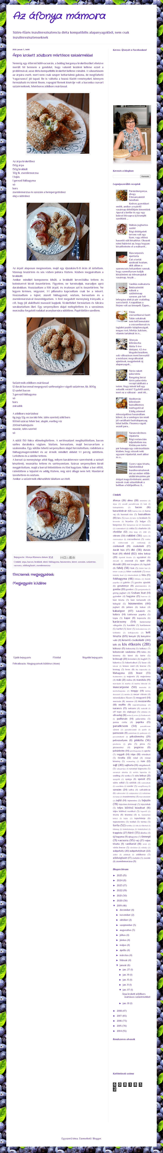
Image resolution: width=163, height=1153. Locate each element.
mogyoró (141, 697)
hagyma (130, 596)
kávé (129, 629)
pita (129, 744)
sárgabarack (144, 765)
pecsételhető (118, 737)
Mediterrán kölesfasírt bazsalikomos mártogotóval (136, 403)
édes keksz (144, 553)
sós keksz (140, 775)
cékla (131, 528)
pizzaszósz (118, 747)
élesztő (116, 561)
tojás (126, 818)
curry (145, 536)
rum (143, 761)
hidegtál (116, 603)
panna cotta (120, 722)
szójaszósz (133, 793)
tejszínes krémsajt (128, 804)
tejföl (119, 800)
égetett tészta (125, 557)
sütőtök (133, 782)
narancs (117, 708)
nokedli (144, 708)
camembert (121, 528)
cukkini (130, 535)
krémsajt (117, 659)
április (123, 950)
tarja (117, 796)
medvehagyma (119, 691)
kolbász (143, 648)
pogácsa (138, 747)
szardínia (120, 786)
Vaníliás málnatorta (139, 284)
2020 (120, 900)
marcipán (117, 683)
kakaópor (119, 610)
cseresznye (118, 539)
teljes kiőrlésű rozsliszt (124, 811)
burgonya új (132, 525)
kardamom (145, 625)
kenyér (132, 636)
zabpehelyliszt (137, 851)
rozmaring (130, 761)
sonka (128, 775)
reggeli (120, 754)
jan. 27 (127, 969)
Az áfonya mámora (59, 16)
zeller (115, 854)
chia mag (133, 532)
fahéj (120, 567)
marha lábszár (140, 683)
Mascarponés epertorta (136, 254)
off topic (117, 712)
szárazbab (145, 783)
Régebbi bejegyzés (92, 657)
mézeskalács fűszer (122, 697)
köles (144, 652)
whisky (144, 847)
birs (119, 518)
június (123, 940)
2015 (119, 1025)
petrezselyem (120, 740)
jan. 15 (126, 979)
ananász (143, 500)
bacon (30, 562)
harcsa (144, 596)
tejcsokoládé (144, 796)
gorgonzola (143, 589)
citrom (116, 535)
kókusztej (130, 648)
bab (145, 504)
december (125, 910)
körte (142, 655)
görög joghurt (119, 593)
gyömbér (117, 596)
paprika (140, 722)
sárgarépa (121, 769)
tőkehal (145, 825)
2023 (120, 885)
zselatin (136, 858)
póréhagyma (135, 751)
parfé (144, 729)
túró (131, 832)
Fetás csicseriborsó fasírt (139, 313)
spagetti (116, 779)
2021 (119, 895)
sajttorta (129, 765)
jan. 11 (126, 984)
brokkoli (38, 562)
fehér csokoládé (134, 571)
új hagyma (118, 836)
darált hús (119, 550)
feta (144, 575)
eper (142, 560)
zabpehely (118, 851)
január (123, 965)
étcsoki (117, 564)
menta (127, 694)
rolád (135, 758)
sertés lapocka (140, 772)
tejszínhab (145, 804)
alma (130, 500)
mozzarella (144, 701)
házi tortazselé (138, 600)
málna (129, 680)
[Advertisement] (131, 1107)
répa (133, 754)
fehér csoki (118, 571)
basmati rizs (127, 514)
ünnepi (146, 836)
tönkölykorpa (128, 829)
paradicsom (120, 726)
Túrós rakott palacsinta (135, 372)
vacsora (17, 565)
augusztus (126, 930)
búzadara (146, 525)
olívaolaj (117, 715)
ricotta (121, 757)
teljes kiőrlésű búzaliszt (131, 807)
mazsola (142, 687)
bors (127, 518)
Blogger (97, 1138)
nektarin (132, 708)
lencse (143, 666)
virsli (145, 844)
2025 (120, 875)
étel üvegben (133, 564)
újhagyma (132, 836)
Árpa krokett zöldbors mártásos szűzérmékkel (136, 995)
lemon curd (128, 666)
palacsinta (140, 719)
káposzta (141, 618)
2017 (119, 1015)
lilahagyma (119, 673)
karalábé (131, 625)
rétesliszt (146, 754)
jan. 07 (127, 989)
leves (127, 669)
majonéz (131, 676)
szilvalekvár (144, 789)
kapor (127, 618)
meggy (134, 690)
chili (145, 532)
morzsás (117, 701)
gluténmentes (141, 586)
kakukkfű (140, 611)
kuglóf (144, 659)
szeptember (126, 925)
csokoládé (138, 546)
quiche (147, 751)
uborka (143, 833)
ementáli (129, 560)
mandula (141, 679)
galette (126, 582)
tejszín (146, 800)
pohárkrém (119, 750)
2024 (120, 880)
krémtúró (132, 659)
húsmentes (65, 562)
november (125, 915)
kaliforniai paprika (137, 614)
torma (144, 821)
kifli (115, 644)
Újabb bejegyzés (22, 657)
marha (128, 683)
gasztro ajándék (142, 582)
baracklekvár (120, 510)
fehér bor (143, 568)
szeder (130, 786)
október (124, 920)
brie (134, 518)
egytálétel (141, 557)
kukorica (117, 662)
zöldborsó (141, 854)
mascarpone (121, 687)
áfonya (116, 500)
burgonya (117, 525)
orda (129, 715)
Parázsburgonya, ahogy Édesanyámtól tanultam (138, 196)
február (124, 960)
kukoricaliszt (131, 662)
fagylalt (146, 564)
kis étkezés (131, 644)
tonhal (133, 821)
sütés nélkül (118, 782)
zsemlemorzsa (43, 565)
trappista (117, 832)
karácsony (119, 621)
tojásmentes (119, 821)
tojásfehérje (139, 818)
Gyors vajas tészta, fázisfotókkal (139, 465)
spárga (128, 779)
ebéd (45, 562)
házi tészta (118, 600)
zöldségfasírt (29, 565)
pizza (142, 744)
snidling (116, 775)
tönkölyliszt (143, 829)
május (123, 945)
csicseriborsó (133, 539)
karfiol (120, 629)
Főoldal (57, 657)
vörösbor (134, 847)
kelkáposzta (133, 632)
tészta (116, 814)
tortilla (129, 825)
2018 (119, 1010)
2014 (119, 1031)
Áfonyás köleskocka (135, 341)
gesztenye (123, 585)
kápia (115, 618)
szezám (81, 562)
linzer (139, 673)
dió (133, 549)
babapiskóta (118, 507)
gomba (116, 589)
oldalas (144, 712)
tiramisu (128, 814)
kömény (116, 655)
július (123, 935)
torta (116, 825)
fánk (132, 568)
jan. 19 (126, 974)
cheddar (117, 531)
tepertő (144, 811)
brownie (116, 521)
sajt (115, 765)
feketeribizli (133, 575)
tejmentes (132, 800)
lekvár (115, 666)
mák (118, 679)
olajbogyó (131, 712)
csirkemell (118, 546)
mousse (130, 701)
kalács (116, 614)
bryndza (129, 521)
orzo (136, 715)
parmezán (118, 733)
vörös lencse (119, 847)
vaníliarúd (130, 843)
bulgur (143, 521)
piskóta (138, 740)
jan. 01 (126, 1003)
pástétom (133, 733)
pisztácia (117, 744)
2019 (119, 905)
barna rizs (137, 511)
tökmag (116, 829)
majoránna (145, 676)
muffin (122, 704)
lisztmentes (118, 676)
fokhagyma (54, 562)
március (124, 955)
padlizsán (122, 718)
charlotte (142, 528)
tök (137, 825)
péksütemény (137, 736)
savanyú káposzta (138, 768)
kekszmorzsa (141, 629)
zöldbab (127, 854)
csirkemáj (141, 543)
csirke (147, 539)
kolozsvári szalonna (124, 652)
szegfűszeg (143, 786)
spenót (141, 779)
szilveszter (121, 793)
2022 (120, 890)
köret (74, 562)
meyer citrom (140, 694)
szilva (131, 789)
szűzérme (91, 562)
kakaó (143, 607)
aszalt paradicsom (130, 504)
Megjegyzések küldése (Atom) (43, 663)
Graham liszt (138, 592)
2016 (119, 1020)
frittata (138, 579)
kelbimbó (117, 632)
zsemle (147, 858)
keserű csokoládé (133, 640)
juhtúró (129, 607)
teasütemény (129, 796)
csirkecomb (123, 543)
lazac (144, 662)
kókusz (117, 648)
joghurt (116, 607)
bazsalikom (144, 514)
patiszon (143, 733)
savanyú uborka (120, 772)
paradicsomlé (131, 729)
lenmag (116, 669)
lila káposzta (141, 669)
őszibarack (145, 715)
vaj (137, 840)
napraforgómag (139, 705)
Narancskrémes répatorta (137, 434)
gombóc (130, 589)
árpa (24, 562)
